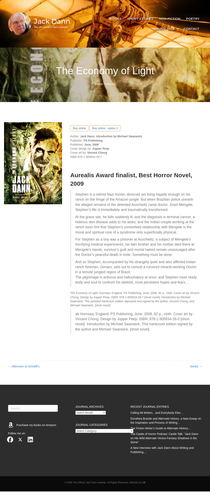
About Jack (164, 29)
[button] (177, 29)
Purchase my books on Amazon (36, 425)
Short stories (140, 19)
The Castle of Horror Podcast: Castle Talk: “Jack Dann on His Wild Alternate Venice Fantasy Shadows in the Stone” (164, 439)
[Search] (33, 408)
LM (144, 483)
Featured (109, 84)
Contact (191, 29)
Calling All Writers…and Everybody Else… (156, 413)
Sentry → (196, 367)
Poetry (192, 19)
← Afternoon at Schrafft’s (23, 367)
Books (115, 19)
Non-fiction (169, 19)
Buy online (79, 128)
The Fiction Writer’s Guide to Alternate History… (160, 428)
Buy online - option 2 (105, 128)
